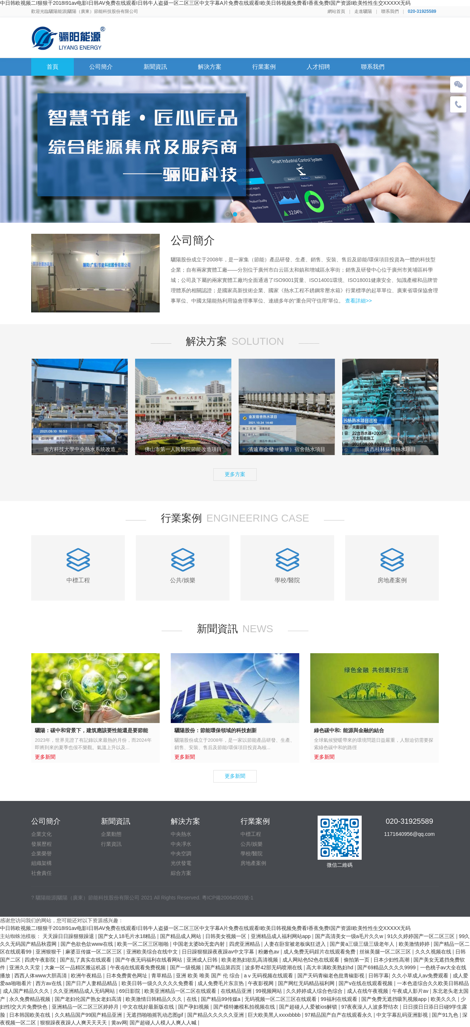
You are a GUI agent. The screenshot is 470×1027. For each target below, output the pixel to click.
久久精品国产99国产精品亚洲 (89, 1015)
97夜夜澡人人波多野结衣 (370, 1007)
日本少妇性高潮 (392, 960)
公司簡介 (101, 67)
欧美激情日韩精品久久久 (155, 999)
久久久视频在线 (434, 952)
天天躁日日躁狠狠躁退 (69, 936)
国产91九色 (445, 1015)
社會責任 (41, 873)
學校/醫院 (252, 853)
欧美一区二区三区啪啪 (143, 944)
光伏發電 (181, 863)
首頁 (52, 67)
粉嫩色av (269, 952)
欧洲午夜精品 (87, 975)
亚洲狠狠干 (49, 952)
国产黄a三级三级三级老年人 (363, 944)
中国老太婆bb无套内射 (199, 944)
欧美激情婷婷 (415, 944)
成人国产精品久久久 (27, 991)
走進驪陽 (363, 11)
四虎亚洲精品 (245, 944)
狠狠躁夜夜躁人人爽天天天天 (74, 1023)
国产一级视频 (186, 967)
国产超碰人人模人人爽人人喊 (164, 1023)
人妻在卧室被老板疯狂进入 (295, 944)
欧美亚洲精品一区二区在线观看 (181, 991)
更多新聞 (235, 776)
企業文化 (41, 834)
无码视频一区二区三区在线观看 (281, 999)
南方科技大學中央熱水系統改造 (80, 449)
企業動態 (111, 834)
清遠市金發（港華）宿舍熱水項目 (286, 449)
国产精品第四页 (223, 967)
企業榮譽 (41, 853)
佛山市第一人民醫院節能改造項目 (183, 449)
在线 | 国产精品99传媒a (214, 999)
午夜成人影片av (411, 991)
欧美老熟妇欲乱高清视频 (250, 960)
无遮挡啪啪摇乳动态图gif (155, 1015)
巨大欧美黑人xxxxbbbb (275, 1015)
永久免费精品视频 (30, 999)
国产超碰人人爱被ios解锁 (309, 1007)
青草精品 (162, 975)
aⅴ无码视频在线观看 (269, 975)
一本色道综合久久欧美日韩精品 (433, 983)
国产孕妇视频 (194, 1007)
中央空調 (181, 853)
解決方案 (209, 67)
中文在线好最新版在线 (149, 1007)
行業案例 (264, 67)
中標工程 (251, 834)
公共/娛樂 (252, 844)
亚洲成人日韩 (203, 960)
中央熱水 (181, 834)
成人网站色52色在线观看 (311, 960)
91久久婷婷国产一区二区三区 (421, 936)
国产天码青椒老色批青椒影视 (331, 975)
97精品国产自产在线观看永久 (339, 1015)
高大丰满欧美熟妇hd (330, 967)
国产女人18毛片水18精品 (127, 936)
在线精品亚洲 (237, 991)
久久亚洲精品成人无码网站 (84, 991)
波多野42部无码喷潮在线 (274, 967)
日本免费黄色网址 (127, 975)
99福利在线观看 (339, 999)
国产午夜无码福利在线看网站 (149, 960)
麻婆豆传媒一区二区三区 (94, 952)
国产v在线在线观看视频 (366, 983)
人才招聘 (318, 67)
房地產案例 (253, 863)
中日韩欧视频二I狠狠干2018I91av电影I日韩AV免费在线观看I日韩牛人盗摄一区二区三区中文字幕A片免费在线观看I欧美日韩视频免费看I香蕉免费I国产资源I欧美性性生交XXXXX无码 (205, 3)
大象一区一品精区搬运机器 (76, 967)
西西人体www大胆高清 (41, 975)
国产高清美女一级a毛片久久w (350, 936)
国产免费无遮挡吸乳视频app (394, 999)
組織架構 (41, 863)
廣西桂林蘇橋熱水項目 (390, 449)
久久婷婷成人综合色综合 (315, 991)
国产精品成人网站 (181, 936)
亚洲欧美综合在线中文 (152, 952)
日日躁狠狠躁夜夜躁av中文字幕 (219, 952)
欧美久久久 (444, 999)
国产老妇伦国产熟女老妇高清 (89, 999)
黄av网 (119, 1023)
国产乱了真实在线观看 (86, 960)
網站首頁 (336, 11)
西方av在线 (49, 983)
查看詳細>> (358, 301)
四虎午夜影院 (41, 960)
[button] (227, 214)
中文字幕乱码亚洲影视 (402, 1015)
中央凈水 (181, 844)
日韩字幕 (378, 975)
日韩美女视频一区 (226, 936)
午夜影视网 (261, 983)
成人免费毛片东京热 (221, 983)
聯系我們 (390, 11)
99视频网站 (269, 991)
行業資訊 (111, 844)
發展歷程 (41, 844)
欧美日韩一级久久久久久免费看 (158, 983)
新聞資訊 (155, 67)
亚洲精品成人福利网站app (281, 936)
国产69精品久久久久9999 (387, 967)
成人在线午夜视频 (368, 991)
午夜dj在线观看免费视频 (138, 967)
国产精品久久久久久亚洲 (216, 1015)
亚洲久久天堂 (25, 967)
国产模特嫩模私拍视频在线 (244, 1007)
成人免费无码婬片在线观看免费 (320, 952)
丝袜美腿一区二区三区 (385, 952)
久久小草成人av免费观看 (421, 975)
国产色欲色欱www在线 (87, 944)
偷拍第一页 (357, 960)
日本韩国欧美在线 (30, 1015)
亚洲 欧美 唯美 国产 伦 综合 (208, 975)
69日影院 (130, 991)
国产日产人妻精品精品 (92, 983)
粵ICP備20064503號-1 (227, 898)
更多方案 (235, 474)
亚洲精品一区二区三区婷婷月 (86, 1007)
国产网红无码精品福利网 (307, 983)
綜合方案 (181, 873)
